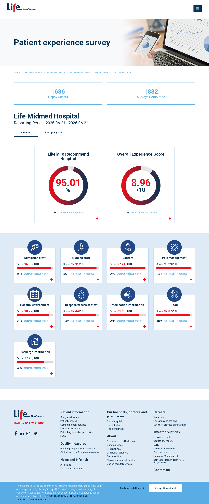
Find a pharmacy (115, 436)
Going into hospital (69, 424)
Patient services (54, 72)
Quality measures (73, 451)
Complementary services (73, 432)
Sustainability (114, 464)
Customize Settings (132, 488)
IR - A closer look (161, 444)
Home (17, 72)
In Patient (26, 136)
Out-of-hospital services (119, 471)
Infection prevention (70, 436)
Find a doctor (113, 432)
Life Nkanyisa (114, 456)
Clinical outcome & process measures (79, 460)
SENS (156, 452)
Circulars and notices (164, 456)
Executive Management (165, 463)
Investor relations (166, 440)
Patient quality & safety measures (77, 456)
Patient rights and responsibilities (77, 439)
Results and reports (163, 448)
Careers (159, 420)
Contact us (161, 477)
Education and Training (165, 428)
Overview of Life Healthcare (121, 448)
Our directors (160, 460)
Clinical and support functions (122, 467)
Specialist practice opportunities (169, 432)
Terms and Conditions (71, 476)
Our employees (115, 452)
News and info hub (74, 467)
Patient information (33, 72)
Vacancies (158, 424)
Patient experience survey (78, 72)
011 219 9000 (35, 431)
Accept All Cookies (166, 488)
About (111, 444)
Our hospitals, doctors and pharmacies (127, 422)
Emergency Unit (55, 136)
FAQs (63, 443)
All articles (65, 472)
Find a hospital (114, 429)
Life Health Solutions (117, 460)
